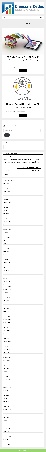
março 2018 (5, 376)
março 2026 (5, 185)
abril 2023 (5, 275)
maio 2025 (5, 213)
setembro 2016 (6, 414)
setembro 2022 (6, 294)
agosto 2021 (6, 330)
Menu (40, 17)
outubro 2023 (6, 259)
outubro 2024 (6, 232)
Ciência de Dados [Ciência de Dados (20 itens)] (13, 162)
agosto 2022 (6, 297)
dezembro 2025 (6, 194)
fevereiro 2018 (6, 379)
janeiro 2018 (6, 382)
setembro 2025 (6, 202)
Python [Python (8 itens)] (40, 172)
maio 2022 (5, 305)
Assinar (6, 135)
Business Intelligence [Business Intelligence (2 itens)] (20, 159)
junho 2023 (5, 270)
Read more (23, 70)
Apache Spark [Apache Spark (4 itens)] (24, 156)
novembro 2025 (6, 196)
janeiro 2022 (6, 316)
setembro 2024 (6, 235)
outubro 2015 (6, 439)
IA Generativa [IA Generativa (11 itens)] (21, 168)
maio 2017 (5, 401)
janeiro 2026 (6, 191)
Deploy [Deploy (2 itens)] (28, 165)
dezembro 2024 (6, 226)
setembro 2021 (6, 327)
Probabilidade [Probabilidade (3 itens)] (36, 172)
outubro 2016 (6, 412)
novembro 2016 (6, 409)
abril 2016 (5, 425)
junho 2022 (5, 303)
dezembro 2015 (6, 433)
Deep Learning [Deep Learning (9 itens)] (23, 165)
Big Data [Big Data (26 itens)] (10, 159)
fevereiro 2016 (6, 428)
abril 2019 (5, 363)
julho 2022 (5, 300)
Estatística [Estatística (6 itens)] (5, 168)
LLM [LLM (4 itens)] (24, 170)
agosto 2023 (6, 265)
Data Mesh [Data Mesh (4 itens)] (33, 162)
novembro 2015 (6, 436)
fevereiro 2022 (6, 314)
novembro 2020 (6, 344)
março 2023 (5, 278)
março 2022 (5, 311)
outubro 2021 (6, 324)
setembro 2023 (6, 262)
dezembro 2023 (6, 256)
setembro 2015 (6, 442)
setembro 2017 (6, 393)
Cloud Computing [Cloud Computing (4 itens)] (22, 162)
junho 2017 (5, 398)
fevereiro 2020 (6, 357)
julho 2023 (5, 267)
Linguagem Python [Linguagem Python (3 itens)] (14, 170)
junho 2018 (5, 371)
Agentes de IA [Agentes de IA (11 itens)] (7, 157)
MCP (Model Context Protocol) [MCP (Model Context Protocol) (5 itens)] (10, 172)
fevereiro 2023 (6, 281)
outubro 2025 (6, 199)
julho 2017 (5, 395)
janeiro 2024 (6, 254)
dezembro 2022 (6, 286)
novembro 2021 (6, 322)
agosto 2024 (6, 237)
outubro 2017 (6, 390)
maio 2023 (5, 273)
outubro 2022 (6, 292)
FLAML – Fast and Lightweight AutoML (23, 104)
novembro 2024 (6, 229)
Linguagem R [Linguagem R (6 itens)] (20, 170)
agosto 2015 (6, 444)
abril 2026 (5, 183)
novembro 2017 (6, 387)
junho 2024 (5, 243)
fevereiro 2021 (6, 335)
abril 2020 (5, 352)
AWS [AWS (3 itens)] (32, 156)
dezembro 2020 (6, 341)
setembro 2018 (6, 365)
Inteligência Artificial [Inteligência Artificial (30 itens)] (33, 168)
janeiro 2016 (6, 431)
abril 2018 (5, 373)
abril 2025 (5, 215)
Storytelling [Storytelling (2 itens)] (7, 174)
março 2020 (5, 354)
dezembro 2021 (6, 319)
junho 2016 (5, 420)
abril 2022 (5, 308)
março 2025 (5, 218)
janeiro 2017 (6, 406)
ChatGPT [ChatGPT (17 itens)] (29, 159)
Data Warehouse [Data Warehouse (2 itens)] (16, 165)
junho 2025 (5, 210)
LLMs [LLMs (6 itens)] (26, 170)
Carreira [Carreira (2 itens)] (25, 159)
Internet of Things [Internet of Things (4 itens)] (7, 170)
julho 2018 (5, 368)
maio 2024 (5, 245)
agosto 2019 (6, 360)
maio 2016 (5, 423)
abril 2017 (5, 403)
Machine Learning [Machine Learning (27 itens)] (34, 170)
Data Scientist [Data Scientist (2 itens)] (12, 165)
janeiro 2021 (6, 338)
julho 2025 (5, 207)
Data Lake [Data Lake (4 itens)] (28, 162)
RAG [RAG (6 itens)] (4, 174)
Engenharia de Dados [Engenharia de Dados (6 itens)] (34, 165)
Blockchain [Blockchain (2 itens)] (15, 159)
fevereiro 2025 (6, 221)
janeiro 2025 (6, 224)
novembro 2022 (6, 289)
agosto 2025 (6, 205)
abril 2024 (5, 248)
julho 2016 (5, 417)
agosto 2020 (6, 349)
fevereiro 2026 (6, 188)
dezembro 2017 (6, 384)
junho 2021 (5, 333)
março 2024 (5, 251)
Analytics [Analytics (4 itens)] (13, 156)
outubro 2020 (6, 346)
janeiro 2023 (6, 284)
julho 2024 (5, 240)
